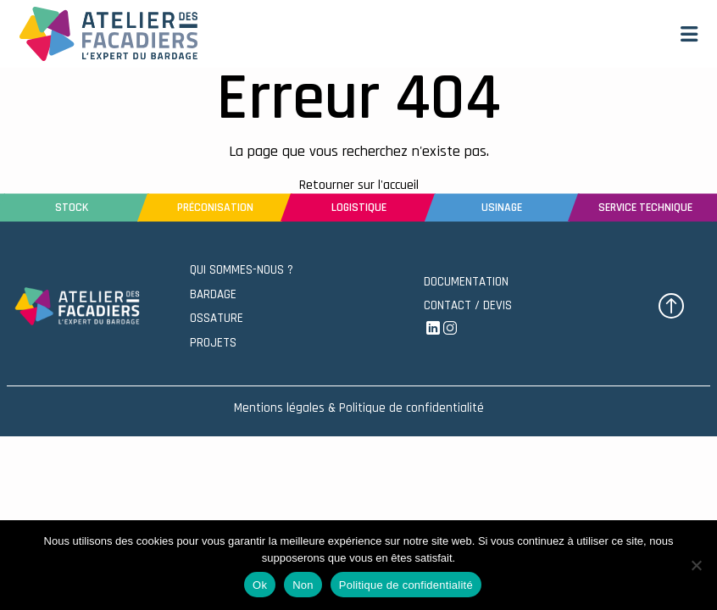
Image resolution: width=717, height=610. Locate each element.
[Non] (695, 565)
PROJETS (213, 343)
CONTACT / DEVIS (468, 305)
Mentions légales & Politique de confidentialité (359, 408)
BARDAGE (213, 294)
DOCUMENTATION (466, 282)
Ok (260, 585)
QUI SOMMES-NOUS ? (241, 270)
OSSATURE (216, 318)
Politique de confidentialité (406, 585)
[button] (689, 34)
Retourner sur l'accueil (359, 185)
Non (303, 585)
